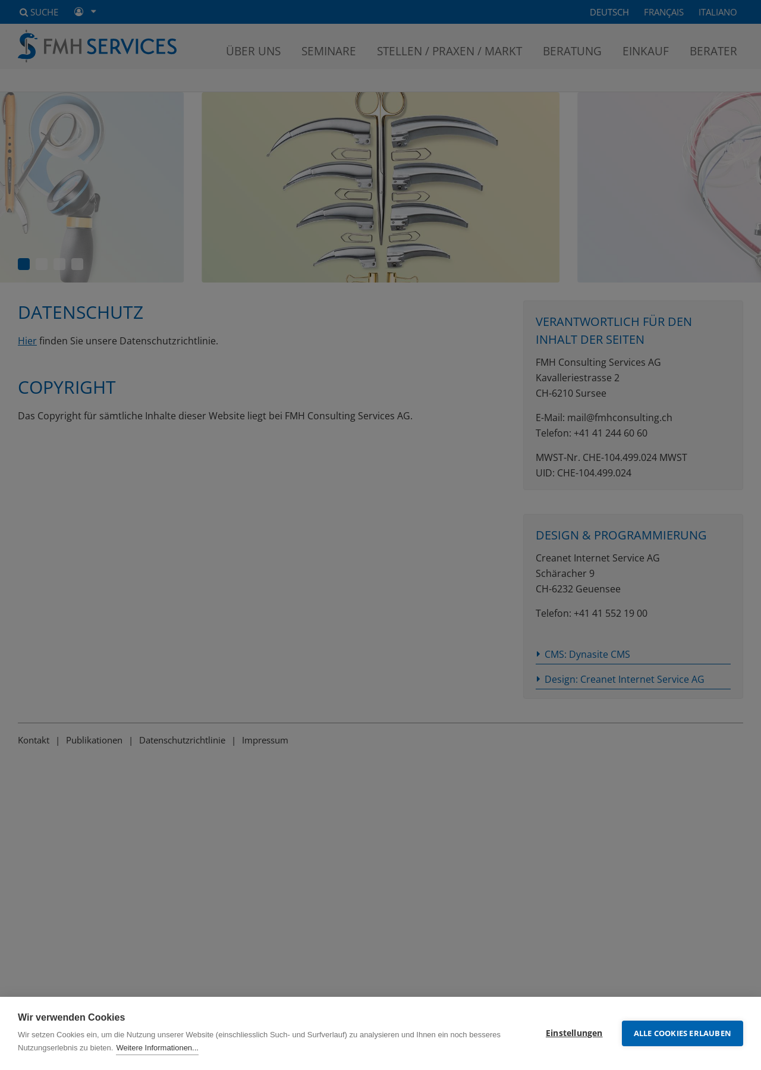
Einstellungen (574, 1033)
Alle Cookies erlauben (682, 1033)
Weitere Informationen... (157, 1047)
